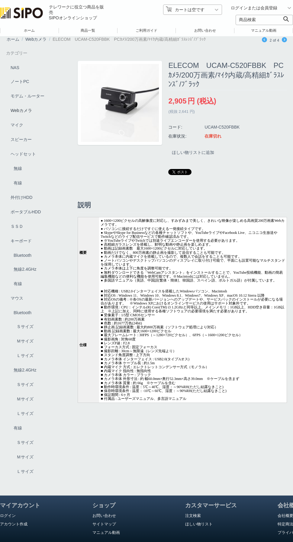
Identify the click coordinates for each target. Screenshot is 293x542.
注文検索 (193, 515)
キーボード (21, 240)
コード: (175, 127)
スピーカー (21, 139)
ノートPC (20, 81)
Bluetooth (22, 255)
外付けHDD (21, 197)
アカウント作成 (13, 524)
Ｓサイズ (25, 326)
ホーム (29, 30)
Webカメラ (36, 39)
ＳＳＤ (17, 226)
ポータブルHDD (26, 211)
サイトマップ (104, 524)
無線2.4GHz (25, 269)
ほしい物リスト (199, 524)
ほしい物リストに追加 (194, 153)
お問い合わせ (205, 30)
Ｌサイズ (25, 355)
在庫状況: (177, 136)
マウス (17, 298)
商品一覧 (88, 30)
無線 (18, 168)
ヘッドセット (23, 153)
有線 (18, 182)
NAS (15, 67)
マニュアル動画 (263, 30)
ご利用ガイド (146, 30)
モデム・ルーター (27, 96)
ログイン (8, 515)
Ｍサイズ (25, 341)
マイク (17, 125)
